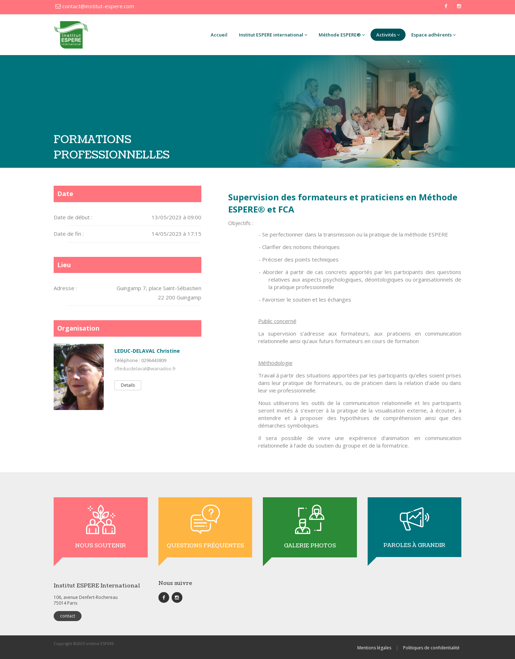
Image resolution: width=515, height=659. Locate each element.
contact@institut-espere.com (94, 6)
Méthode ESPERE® (342, 34)
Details (128, 385)
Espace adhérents (433, 34)
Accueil (219, 34)
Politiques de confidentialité (431, 648)
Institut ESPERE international (273, 34)
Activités (388, 34)
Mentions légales (374, 648)
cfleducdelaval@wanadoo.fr (145, 368)
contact (67, 616)
